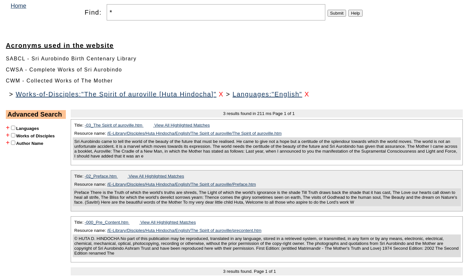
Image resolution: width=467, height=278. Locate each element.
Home (18, 6)
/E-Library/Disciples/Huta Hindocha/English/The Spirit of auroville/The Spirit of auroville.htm (194, 133)
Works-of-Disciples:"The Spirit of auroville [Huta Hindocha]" (116, 94)
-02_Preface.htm (101, 176)
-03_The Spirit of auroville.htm (114, 125)
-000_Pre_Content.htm (107, 222)
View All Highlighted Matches (181, 125)
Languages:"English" (267, 94)
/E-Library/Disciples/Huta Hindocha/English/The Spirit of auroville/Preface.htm (181, 184)
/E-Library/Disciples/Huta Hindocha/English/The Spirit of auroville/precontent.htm (184, 230)
